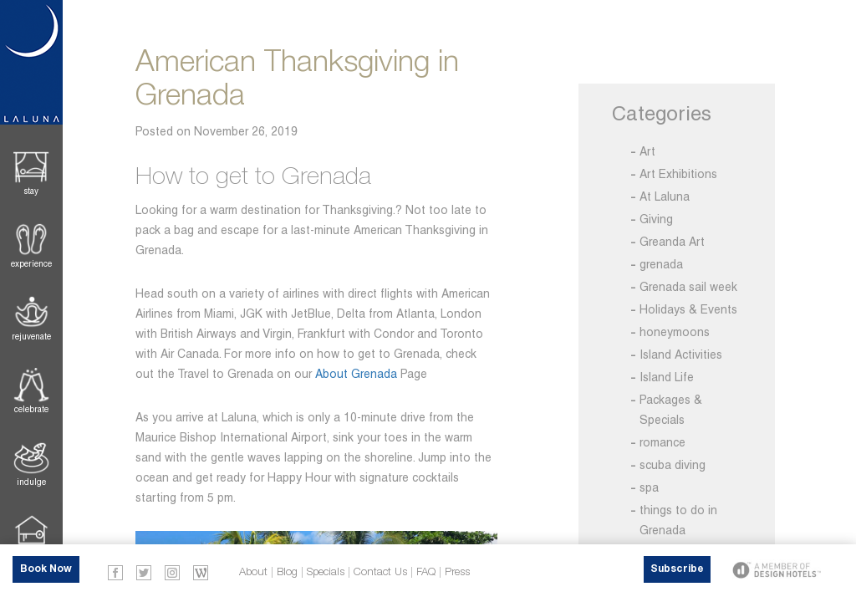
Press (457, 572)
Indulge (31, 482)
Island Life (666, 377)
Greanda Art (672, 241)
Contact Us (380, 572)
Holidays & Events (688, 309)
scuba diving (672, 465)
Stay (31, 191)
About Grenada (356, 373)
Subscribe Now (677, 573)
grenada (661, 264)
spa (649, 487)
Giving (656, 219)
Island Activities (680, 354)
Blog (287, 572)
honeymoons (674, 332)
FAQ (426, 572)
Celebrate (31, 409)
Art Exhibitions (678, 174)
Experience (31, 263)
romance (662, 442)
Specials (325, 572)
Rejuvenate (31, 336)
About (253, 572)
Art (647, 151)
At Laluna (664, 196)
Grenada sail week (688, 286)
